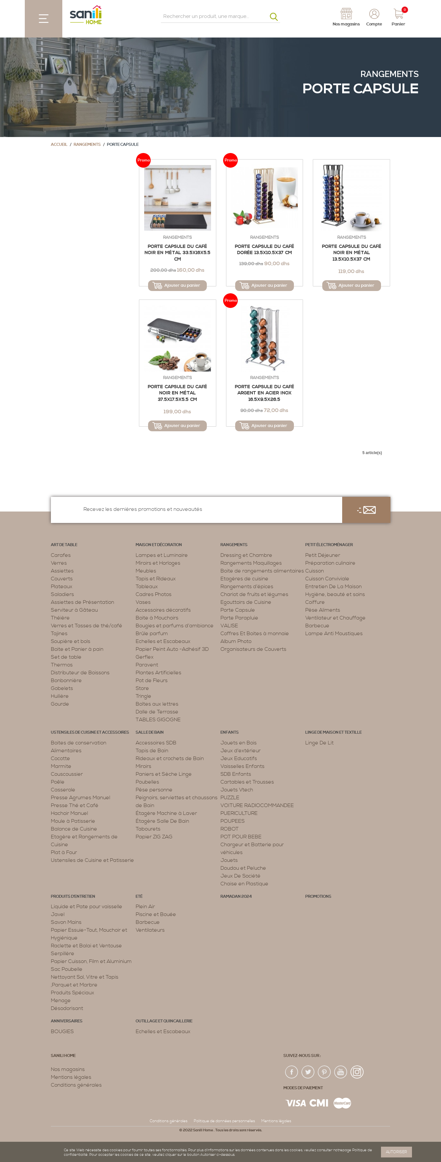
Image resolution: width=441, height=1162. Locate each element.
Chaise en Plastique (244, 883)
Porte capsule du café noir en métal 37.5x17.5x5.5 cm (177, 393)
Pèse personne (154, 790)
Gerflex (145, 657)
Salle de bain (150, 732)
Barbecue (317, 625)
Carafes (61, 555)
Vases (143, 602)
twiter (308, 1072)
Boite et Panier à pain (77, 649)
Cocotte (60, 758)
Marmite (61, 766)
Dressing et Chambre (246, 555)
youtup (341, 1072)
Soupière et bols (70, 641)
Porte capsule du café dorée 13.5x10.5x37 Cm (264, 250)
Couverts (62, 578)
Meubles (146, 571)
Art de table (64, 545)
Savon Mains (66, 922)
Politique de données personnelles (224, 1121)
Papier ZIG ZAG (154, 836)
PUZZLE (229, 797)
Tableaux (147, 586)
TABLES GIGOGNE (158, 719)
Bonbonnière (66, 680)
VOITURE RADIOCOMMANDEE (257, 805)
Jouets (229, 860)
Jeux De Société (240, 876)
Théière (60, 618)
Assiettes (62, 571)
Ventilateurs (150, 930)
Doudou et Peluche (243, 868)
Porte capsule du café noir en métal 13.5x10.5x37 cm (351, 253)
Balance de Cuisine (74, 829)
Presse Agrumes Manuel (80, 797)
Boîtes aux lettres (157, 704)
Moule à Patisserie (73, 821)
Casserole (63, 790)
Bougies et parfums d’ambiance (175, 625)
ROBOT (229, 829)
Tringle (143, 696)
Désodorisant (67, 1008)
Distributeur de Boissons (80, 672)
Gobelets (62, 688)
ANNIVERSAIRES (67, 1021)
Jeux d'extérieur (240, 750)
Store (142, 688)
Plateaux (61, 586)
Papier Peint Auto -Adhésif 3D (172, 649)
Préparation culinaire (330, 563)
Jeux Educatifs (238, 758)
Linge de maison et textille (333, 732)
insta (357, 1072)
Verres (59, 563)
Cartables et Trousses (247, 782)
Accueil (59, 144)
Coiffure (315, 602)
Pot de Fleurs (152, 680)
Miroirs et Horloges (158, 563)
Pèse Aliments (322, 610)
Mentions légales (71, 1077)
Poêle (58, 782)
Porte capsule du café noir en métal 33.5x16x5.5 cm (177, 253)
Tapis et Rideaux (156, 578)
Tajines (59, 633)
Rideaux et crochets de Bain (170, 758)
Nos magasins (68, 1069)
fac (292, 1072)
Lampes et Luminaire (162, 555)
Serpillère (62, 953)
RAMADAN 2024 (236, 896)
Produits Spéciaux (72, 992)
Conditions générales (76, 1085)
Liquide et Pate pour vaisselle (86, 906)
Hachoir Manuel (69, 813)
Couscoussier (67, 774)
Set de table (66, 657)
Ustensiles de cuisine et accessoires (90, 732)
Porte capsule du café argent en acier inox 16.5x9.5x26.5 (264, 393)
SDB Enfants (235, 774)
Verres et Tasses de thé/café (86, 625)
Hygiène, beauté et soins (335, 594)
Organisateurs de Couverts (253, 649)
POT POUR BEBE (241, 836)
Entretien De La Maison (333, 586)
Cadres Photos (154, 594)
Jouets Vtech (236, 790)
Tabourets (148, 829)
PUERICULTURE (239, 813)
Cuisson (314, 571)
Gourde (60, 704)
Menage (61, 1000)
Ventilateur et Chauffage (335, 618)
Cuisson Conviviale (327, 578)
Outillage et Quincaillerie (164, 1021)
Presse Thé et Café (75, 805)
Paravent (147, 665)
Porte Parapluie (239, 618)
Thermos (62, 665)
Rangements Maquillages (251, 563)
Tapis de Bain (152, 750)
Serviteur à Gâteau (74, 610)
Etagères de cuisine (244, 578)
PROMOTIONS (318, 896)
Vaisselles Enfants (242, 766)
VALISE (229, 625)
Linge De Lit (319, 743)
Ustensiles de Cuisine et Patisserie (92, 860)
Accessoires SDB (156, 743)
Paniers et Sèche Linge (164, 774)
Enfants (229, 732)
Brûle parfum (152, 633)
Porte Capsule (237, 610)
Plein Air (145, 906)
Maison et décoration (159, 545)
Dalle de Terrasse (157, 712)
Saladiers (62, 594)
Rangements (389, 74)
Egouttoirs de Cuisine (245, 602)
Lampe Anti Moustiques (334, 633)
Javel (58, 914)
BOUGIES (62, 1031)
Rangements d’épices (246, 586)
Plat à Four (64, 852)
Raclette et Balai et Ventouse (86, 945)
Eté (139, 896)
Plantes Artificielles (158, 672)
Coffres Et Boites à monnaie (254, 633)
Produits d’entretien (73, 896)
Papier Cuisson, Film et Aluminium (91, 961)
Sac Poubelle (67, 969)
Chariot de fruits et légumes (254, 594)
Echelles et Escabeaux (163, 641)
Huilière (60, 696)
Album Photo (235, 641)
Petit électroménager (329, 545)
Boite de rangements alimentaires (262, 571)
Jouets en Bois (238, 743)
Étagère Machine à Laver (166, 813)
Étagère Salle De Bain (162, 821)
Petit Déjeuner (322, 555)
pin (324, 1072)
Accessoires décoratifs (163, 610)
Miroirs (143, 766)
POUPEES (232, 821)
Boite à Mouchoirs (157, 618)
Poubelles (147, 782)
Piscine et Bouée (156, 914)
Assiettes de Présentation (82, 602)
